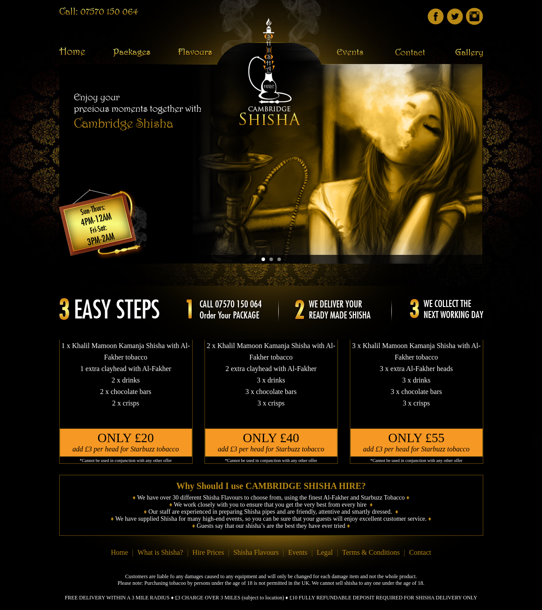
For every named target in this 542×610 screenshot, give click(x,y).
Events (297, 552)
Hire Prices (208, 552)
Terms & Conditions (371, 552)
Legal (325, 552)
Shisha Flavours (256, 552)
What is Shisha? (160, 552)
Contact (420, 552)
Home (119, 552)
